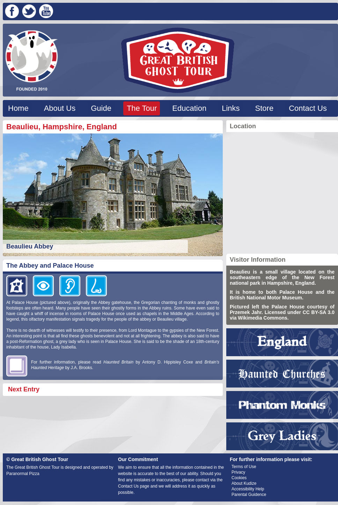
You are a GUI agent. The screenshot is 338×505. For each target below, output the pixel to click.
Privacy (238, 472)
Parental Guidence (249, 494)
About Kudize (244, 483)
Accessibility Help (248, 489)
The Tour (142, 108)
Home (18, 108)
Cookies (239, 477)
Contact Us (308, 108)
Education (189, 108)
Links (231, 108)
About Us (60, 108)
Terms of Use (244, 466)
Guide (101, 108)
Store (264, 108)
